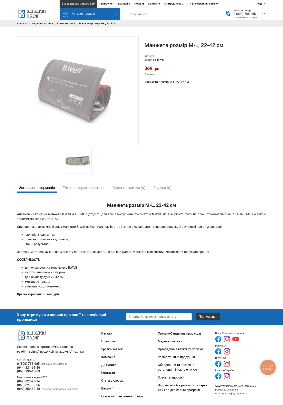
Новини (139, 3)
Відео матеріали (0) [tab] (129, 188)
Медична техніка (42, 23)
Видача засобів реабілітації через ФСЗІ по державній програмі (182, 387)
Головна (22, 23)
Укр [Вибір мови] (259, 3)
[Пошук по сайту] (163, 14)
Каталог (107, 333)
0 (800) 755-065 (245, 14)
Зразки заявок (112, 349)
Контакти (154, 3)
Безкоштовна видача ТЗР (78, 3)
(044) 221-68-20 (28, 367)
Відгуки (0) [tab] (162, 188)
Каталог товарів (79, 13)
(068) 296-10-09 (28, 371)
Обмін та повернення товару (122, 396)
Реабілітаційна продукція (176, 357)
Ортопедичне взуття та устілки (180, 349)
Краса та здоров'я (171, 377)
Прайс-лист (106, 3)
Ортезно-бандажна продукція (179, 333)
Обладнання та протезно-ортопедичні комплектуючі (177, 367)
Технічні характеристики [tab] (84, 188)
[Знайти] (199, 14)
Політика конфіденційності (231, 393)
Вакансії (107, 388)
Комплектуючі (66, 23)
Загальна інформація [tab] (37, 188)
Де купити (108, 365)
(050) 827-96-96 (28, 385)
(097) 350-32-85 (28, 389)
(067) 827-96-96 (28, 381)
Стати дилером (173, 3)
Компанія (124, 3)
